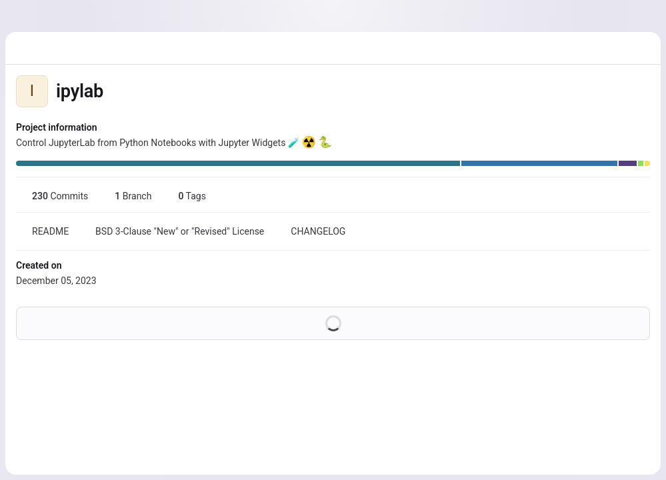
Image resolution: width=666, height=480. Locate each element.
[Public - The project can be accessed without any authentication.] (114, 91)
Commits (52, 196)
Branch (125, 196)
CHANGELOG (310, 231)
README (42, 231)
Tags (183, 196)
